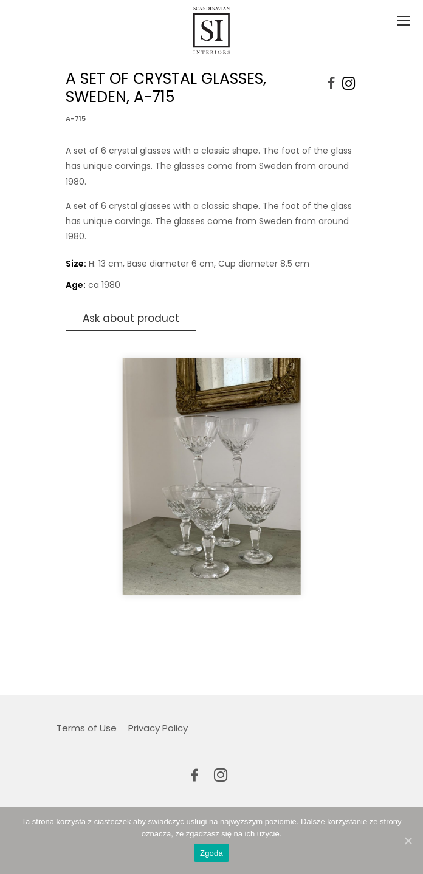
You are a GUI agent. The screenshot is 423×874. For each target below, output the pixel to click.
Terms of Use (87, 728)
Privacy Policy (158, 728)
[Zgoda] (408, 841)
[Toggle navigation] (402, 21)
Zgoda (211, 853)
